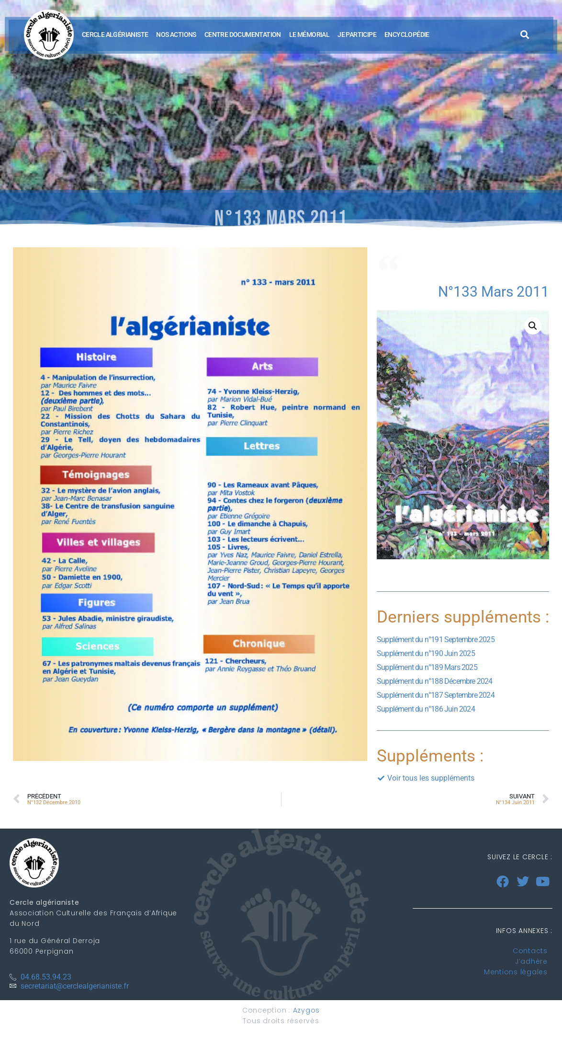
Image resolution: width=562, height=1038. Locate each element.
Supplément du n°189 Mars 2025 (427, 667)
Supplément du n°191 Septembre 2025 (436, 639)
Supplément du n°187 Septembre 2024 (436, 695)
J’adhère (531, 961)
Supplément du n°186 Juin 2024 (426, 709)
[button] (525, 35)
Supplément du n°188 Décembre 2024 (435, 681)
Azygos (306, 1010)
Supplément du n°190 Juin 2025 (426, 653)
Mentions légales (516, 972)
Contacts (530, 951)
